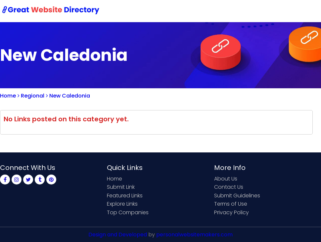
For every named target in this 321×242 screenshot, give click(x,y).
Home (155, 10)
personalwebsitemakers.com (194, 234)
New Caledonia (68, 96)
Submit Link (188, 10)
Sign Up (261, 10)
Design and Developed (117, 234)
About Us (225, 178)
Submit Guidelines (237, 195)
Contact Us (227, 10)
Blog (310, 10)
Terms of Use (230, 204)
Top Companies (128, 212)
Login (288, 10)
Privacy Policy (231, 212)
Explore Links (122, 204)
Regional (31, 96)
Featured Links (125, 195)
